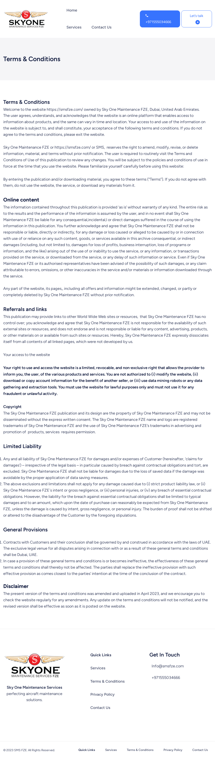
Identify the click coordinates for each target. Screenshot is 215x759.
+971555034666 (158, 22)
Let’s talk (196, 16)
